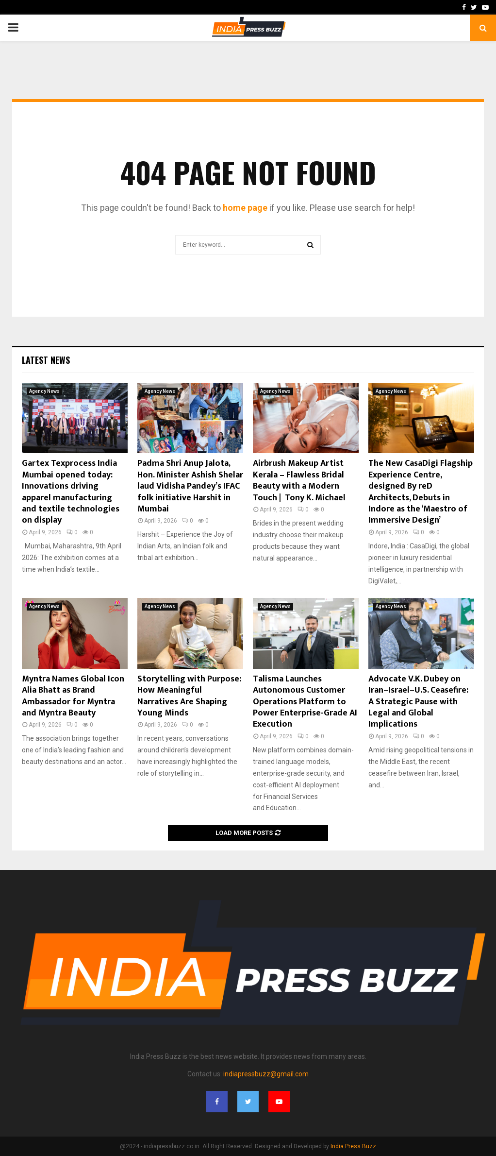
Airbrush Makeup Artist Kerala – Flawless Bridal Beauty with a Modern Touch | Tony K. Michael (299, 480)
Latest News (46, 360)
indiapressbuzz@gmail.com (266, 1074)
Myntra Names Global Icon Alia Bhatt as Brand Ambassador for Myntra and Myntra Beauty (73, 696)
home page (245, 208)
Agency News (44, 391)
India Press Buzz (353, 1146)
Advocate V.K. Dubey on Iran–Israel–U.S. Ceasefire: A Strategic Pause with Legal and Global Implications (418, 702)
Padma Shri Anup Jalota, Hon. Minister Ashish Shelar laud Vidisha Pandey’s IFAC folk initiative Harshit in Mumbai (190, 486)
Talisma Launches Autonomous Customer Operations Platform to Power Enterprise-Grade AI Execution (305, 702)
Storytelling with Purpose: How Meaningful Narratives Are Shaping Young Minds (189, 696)
